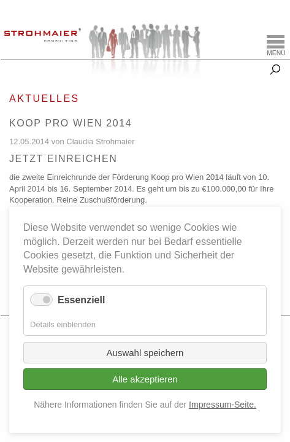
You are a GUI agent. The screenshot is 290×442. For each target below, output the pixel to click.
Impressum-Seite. (222, 404)
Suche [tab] (275, 67)
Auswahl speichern (145, 352)
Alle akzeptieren (145, 379)
